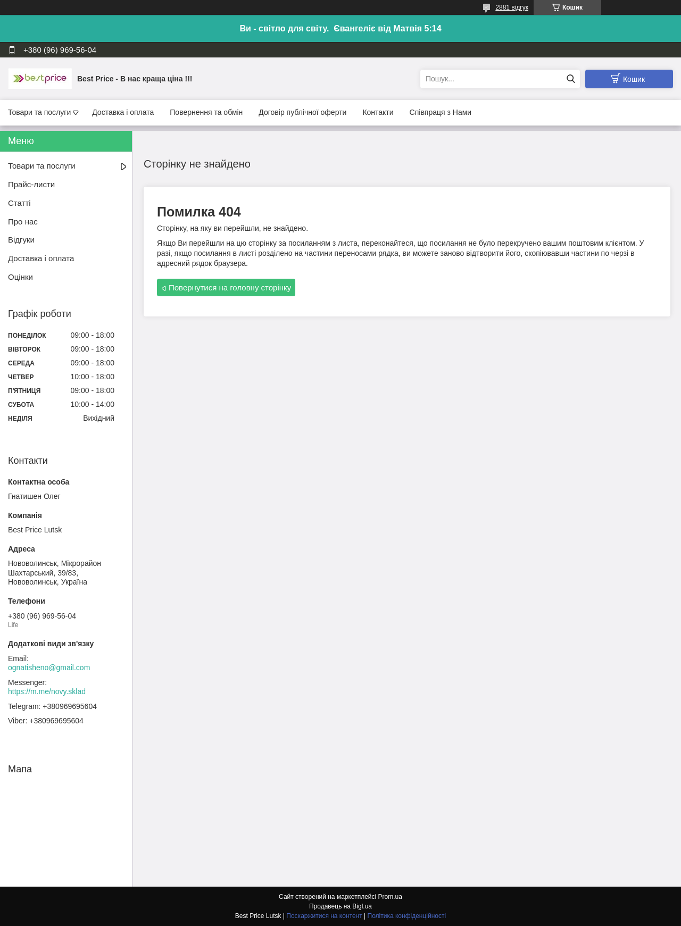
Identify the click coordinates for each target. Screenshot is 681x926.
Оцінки (20, 276)
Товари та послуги (39, 112)
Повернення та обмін (206, 112)
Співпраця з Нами (441, 112)
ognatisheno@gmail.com (49, 667)
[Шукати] (570, 79)
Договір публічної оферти (302, 112)
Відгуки (21, 239)
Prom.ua (390, 896)
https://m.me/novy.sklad (47, 691)
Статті (19, 202)
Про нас (23, 221)
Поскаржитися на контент (324, 916)
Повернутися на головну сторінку (230, 287)
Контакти (377, 112)
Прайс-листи (31, 184)
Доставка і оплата (123, 112)
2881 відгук (511, 7)
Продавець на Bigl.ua (340, 906)
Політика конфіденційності (407, 916)
